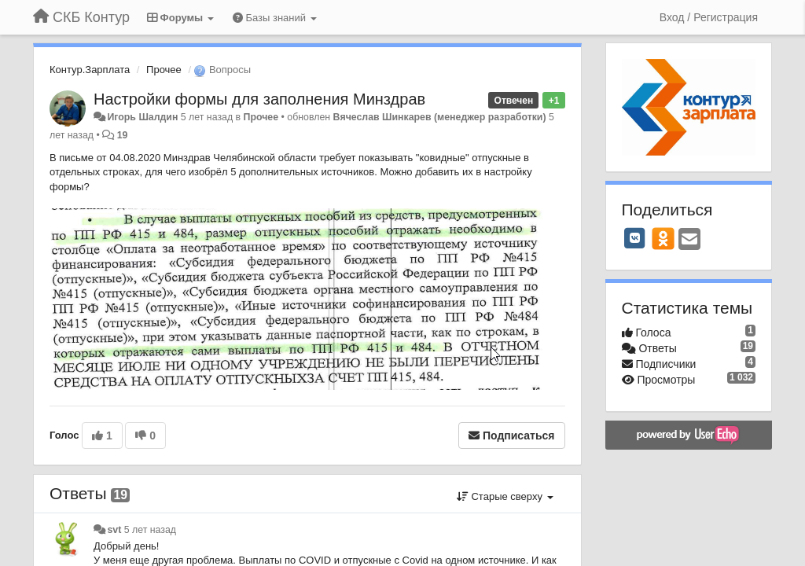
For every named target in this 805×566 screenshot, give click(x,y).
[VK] (635, 238)
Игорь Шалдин (142, 117)
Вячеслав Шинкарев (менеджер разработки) (439, 117)
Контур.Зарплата (90, 69)
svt (114, 529)
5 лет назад (150, 529)
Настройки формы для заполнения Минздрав (259, 99)
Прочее (164, 69)
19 (122, 135)
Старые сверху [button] (505, 496)
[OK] (663, 238)
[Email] (689, 240)
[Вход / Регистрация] (708, 17)
